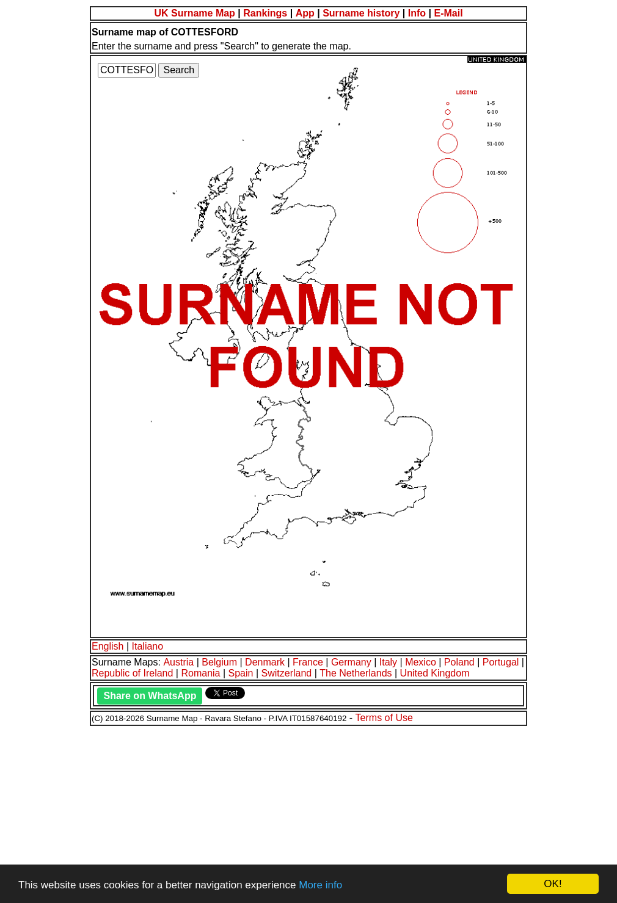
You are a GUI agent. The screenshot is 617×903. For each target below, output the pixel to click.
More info (320, 885)
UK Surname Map (194, 13)
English (107, 646)
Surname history (361, 13)
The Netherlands (355, 673)
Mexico (420, 662)
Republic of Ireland (132, 673)
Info (417, 13)
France (308, 662)
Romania (200, 673)
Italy (388, 662)
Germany (351, 662)
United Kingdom (435, 673)
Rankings (265, 13)
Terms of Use (384, 718)
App (305, 13)
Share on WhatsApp (149, 696)
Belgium (219, 662)
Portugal (501, 662)
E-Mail (448, 13)
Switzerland (286, 673)
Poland (459, 662)
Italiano (148, 646)
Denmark (265, 662)
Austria (178, 662)
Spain (241, 673)
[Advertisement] (308, 812)
